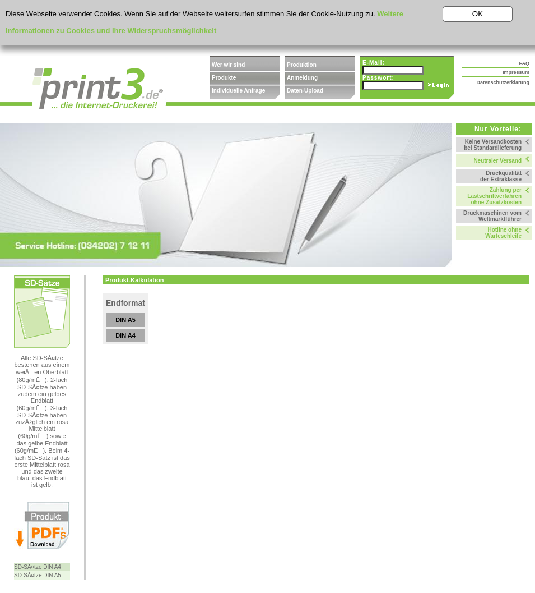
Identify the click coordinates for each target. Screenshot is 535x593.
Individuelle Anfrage (238, 91)
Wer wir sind (228, 65)
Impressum (516, 72)
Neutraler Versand (497, 161)
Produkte (224, 78)
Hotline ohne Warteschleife (503, 233)
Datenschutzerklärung (502, 82)
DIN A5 (125, 319)
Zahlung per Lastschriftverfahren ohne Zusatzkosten (494, 196)
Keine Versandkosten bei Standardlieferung (493, 145)
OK (477, 14)
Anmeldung (302, 78)
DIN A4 (125, 335)
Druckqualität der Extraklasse (501, 176)
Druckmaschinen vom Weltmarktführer (492, 216)
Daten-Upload (305, 91)
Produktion (302, 65)
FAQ (524, 63)
